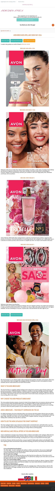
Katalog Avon (25, 44)
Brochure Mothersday (16, 40)
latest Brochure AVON (29, 40)
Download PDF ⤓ (27, 4)
